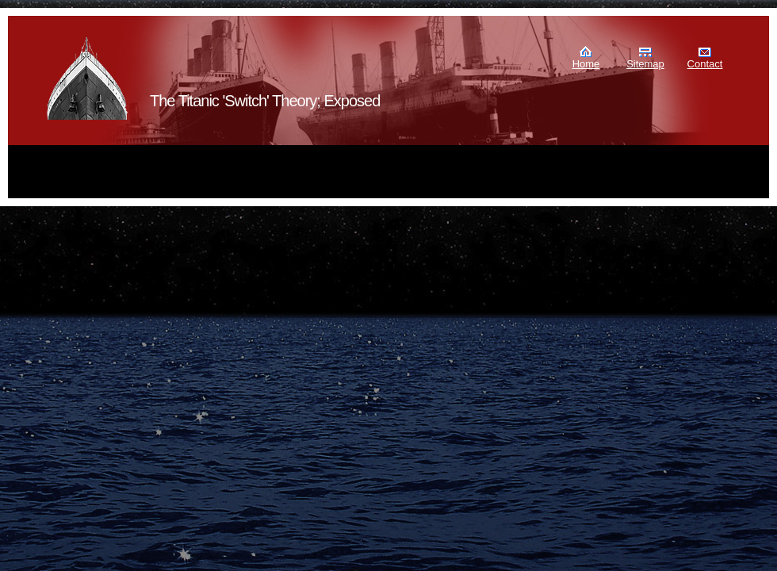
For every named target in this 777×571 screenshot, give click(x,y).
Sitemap (645, 64)
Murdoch (88, 78)
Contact (705, 64)
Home (586, 64)
